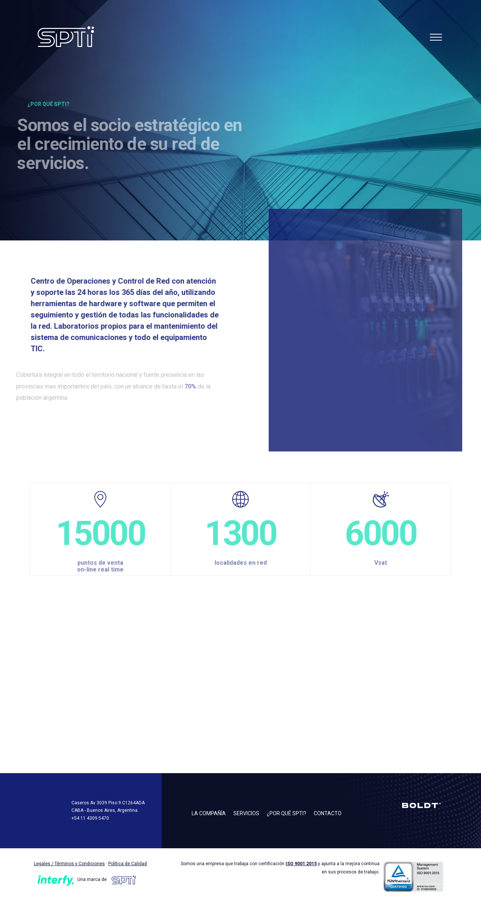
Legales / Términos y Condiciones (69, 863)
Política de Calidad (127, 863)
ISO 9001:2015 (301, 863)
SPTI (81, 36)
